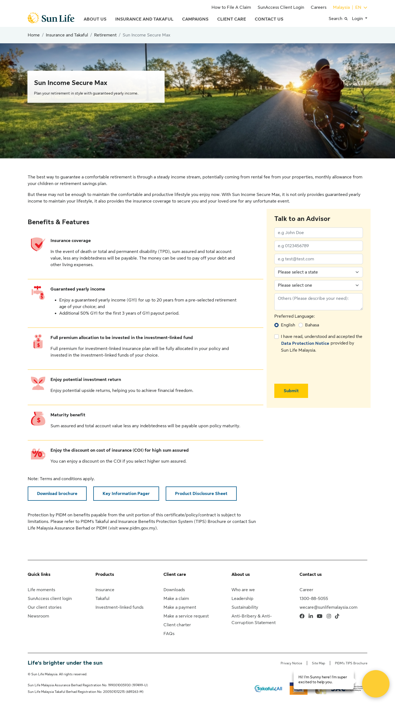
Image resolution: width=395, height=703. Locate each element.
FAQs (168, 633)
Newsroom (38, 616)
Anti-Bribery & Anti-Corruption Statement (254, 619)
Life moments (41, 589)
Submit (291, 390)
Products (104, 574)
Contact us (311, 574)
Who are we (243, 589)
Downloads (174, 589)
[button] (340, 18)
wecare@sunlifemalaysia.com (328, 607)
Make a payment (179, 607)
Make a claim (176, 598)
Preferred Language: (294, 316)
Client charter (177, 624)
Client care (174, 574)
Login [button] (358, 18)
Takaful (102, 598)
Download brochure (57, 493)
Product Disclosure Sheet (201, 493)
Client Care (231, 19)
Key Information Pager (126, 493)
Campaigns (195, 19)
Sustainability (245, 607)
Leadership (242, 598)
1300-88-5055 (314, 598)
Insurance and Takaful (144, 19)
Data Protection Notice (305, 343)
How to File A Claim (231, 7)
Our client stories (44, 607)
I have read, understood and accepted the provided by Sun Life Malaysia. (321, 343)
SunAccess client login (50, 598)
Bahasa (312, 325)
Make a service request (186, 616)
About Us (95, 19)
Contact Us (269, 19)
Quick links (39, 574)
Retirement (105, 35)
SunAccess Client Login (281, 7)
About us (241, 574)
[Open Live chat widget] (376, 684)
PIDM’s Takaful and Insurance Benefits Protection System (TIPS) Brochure (153, 521)
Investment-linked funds (119, 607)
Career (306, 589)
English (288, 325)
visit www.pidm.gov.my (132, 528)
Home (34, 35)
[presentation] (316, 368)
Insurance (104, 589)
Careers (318, 7)
